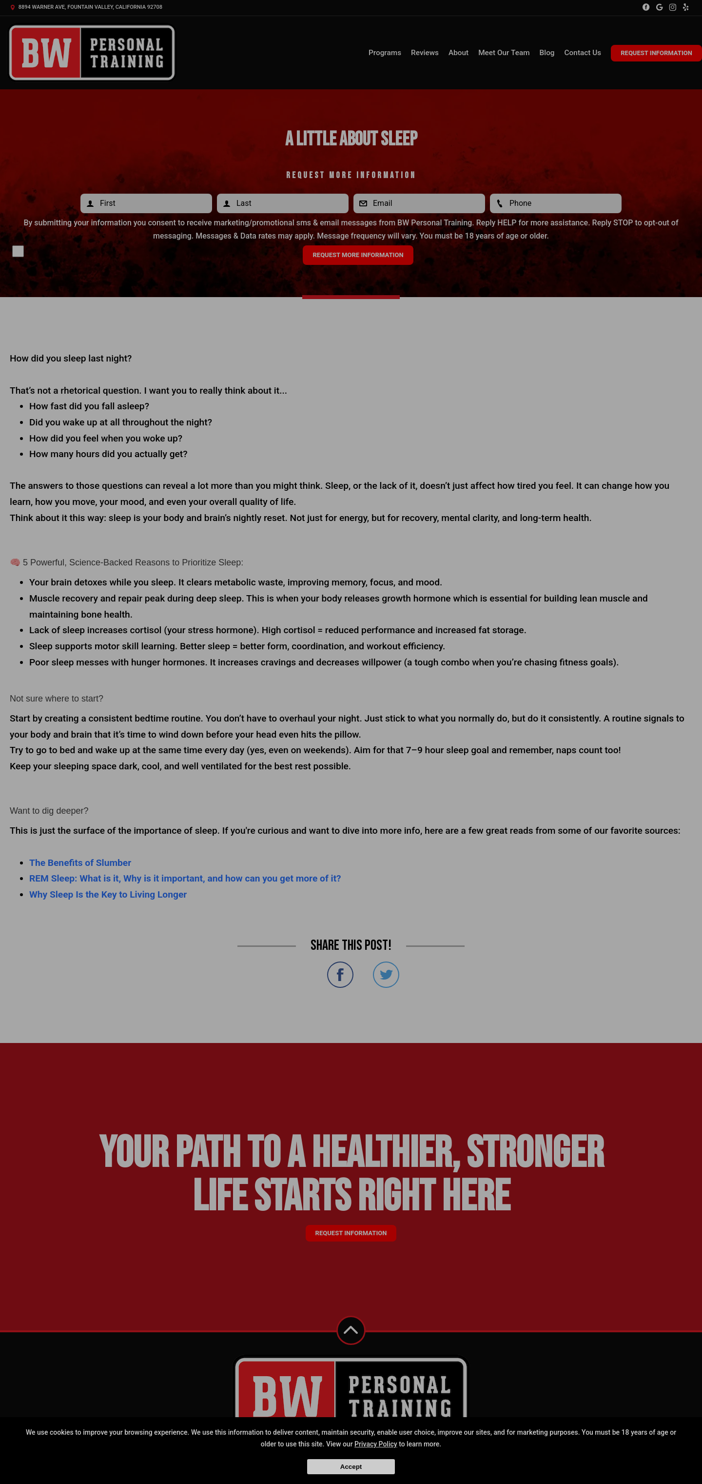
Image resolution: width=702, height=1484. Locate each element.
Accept (351, 1466)
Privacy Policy (375, 1444)
